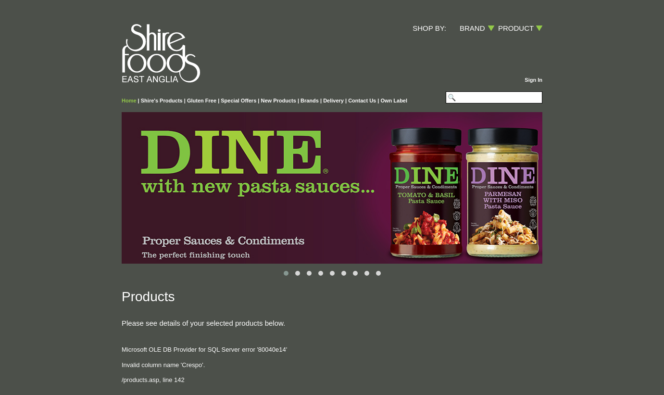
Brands (310, 100)
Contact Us (362, 100)
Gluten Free (201, 100)
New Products (278, 100)
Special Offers (238, 100)
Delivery (333, 100)
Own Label (393, 100)
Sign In (533, 80)
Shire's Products (162, 100)
